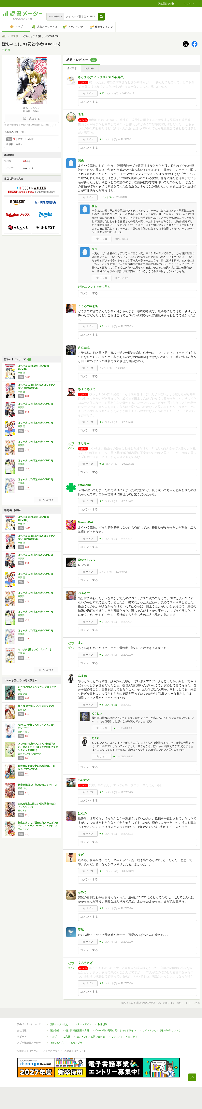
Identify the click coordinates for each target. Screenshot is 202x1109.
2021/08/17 (128, 93)
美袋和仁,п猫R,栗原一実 (29, 753)
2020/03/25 (127, 792)
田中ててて (23, 829)
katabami (84, 485)
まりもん (84, 443)
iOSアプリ (76, 1043)
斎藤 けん (22, 788)
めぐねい (97, 713)
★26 (101, 93)
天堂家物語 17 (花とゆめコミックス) (37, 784)
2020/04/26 (121, 572)
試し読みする (31, 118)
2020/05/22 (127, 501)
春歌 (81, 929)
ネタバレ (89, 68)
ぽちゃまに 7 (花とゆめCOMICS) (35, 479)
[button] (101, 17)
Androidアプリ (57, 1043)
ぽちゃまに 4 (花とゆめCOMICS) (35, 422)
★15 (101, 463)
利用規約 (102, 1024)
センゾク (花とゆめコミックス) (34, 649)
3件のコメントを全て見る (94, 286)
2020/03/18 (127, 983)
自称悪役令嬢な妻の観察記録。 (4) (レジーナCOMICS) (36, 767)
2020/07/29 (121, 197)
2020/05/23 (128, 464)
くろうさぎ (85, 962)
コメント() (112, 93)
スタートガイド (83, 1024)
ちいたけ (84, 779)
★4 (101, 704)
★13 (101, 871)
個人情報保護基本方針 (77, 1030)
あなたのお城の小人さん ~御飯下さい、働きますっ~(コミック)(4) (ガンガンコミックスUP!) (38, 746)
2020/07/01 (121, 368)
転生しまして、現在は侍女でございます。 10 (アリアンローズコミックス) (38, 824)
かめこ (82, 892)
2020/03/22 (127, 833)
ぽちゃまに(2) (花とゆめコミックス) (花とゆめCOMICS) (37, 386)
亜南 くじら (23, 732)
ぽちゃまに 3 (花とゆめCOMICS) (35, 403)
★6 (101, 422)
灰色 (81, 160)
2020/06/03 (127, 422)
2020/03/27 (127, 705)
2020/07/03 (127, 326)
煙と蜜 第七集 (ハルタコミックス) (36, 705)
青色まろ (22, 810)
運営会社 (54, 1030)
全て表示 (72, 68)
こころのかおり (88, 306)
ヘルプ (53, 1036)
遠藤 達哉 (22, 694)
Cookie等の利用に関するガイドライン (115, 1030)
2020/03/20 (128, 871)
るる (81, 114)
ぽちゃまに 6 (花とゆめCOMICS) (35, 460)
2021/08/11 (127, 139)
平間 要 (14, 36)
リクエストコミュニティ (124, 1036)
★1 (101, 139)
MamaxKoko (86, 522)
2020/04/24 (127, 621)
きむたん (84, 347)
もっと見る (46, 500)
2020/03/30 (127, 655)
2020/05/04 (127, 538)
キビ (81, 854)
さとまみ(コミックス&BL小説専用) (101, 77)
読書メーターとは (59, 1024)
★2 (101, 326)
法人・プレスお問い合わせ (91, 1036)
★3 (101, 908)
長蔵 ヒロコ (23, 709)
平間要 (21, 407)
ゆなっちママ (87, 559)
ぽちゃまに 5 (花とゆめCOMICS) (35, 441)
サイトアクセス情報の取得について (161, 1030)
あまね (82, 675)
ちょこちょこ (87, 389)
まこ (81, 642)
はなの (82, 813)
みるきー (84, 592)
